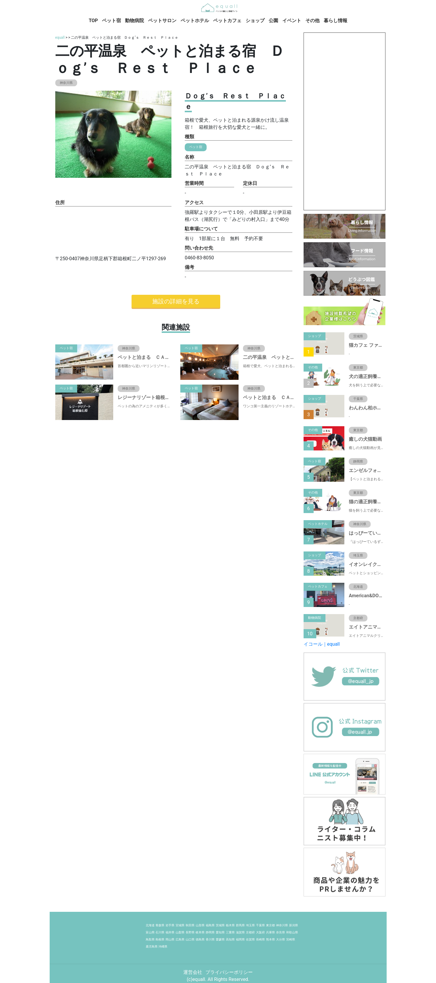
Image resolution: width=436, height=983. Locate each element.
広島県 (180, 939)
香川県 (210, 939)
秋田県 (190, 925)
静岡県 (210, 932)
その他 (312, 20)
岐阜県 (200, 932)
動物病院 (134, 20)
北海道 (150, 925)
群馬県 (240, 925)
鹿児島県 (152, 946)
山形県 (200, 925)
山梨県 (180, 932)
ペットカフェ (227, 20)
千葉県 (260, 925)
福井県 (170, 932)
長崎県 (260, 939)
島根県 (159, 939)
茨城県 (220, 925)
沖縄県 (162, 946)
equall (60, 37)
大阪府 (260, 932)
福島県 (210, 925)
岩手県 (170, 925)
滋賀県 (240, 932)
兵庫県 (270, 932)
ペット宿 (111, 20)
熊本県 (270, 939)
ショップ (255, 20)
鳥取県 (150, 939)
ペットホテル (195, 20)
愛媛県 (220, 939)
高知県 (230, 939)
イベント (291, 20)
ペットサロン (162, 20)
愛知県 (220, 932)
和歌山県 (292, 932)
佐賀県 (250, 939)
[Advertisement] (344, 121)
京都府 (250, 932)
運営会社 (193, 972)
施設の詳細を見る (176, 301)
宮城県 (180, 925)
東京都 (270, 925)
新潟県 (293, 925)
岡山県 (170, 939)
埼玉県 (250, 925)
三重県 (230, 932)
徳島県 (200, 939)
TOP (93, 20)
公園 (273, 20)
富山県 (150, 932)
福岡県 (240, 939)
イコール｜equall (322, 644)
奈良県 (280, 932)
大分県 (280, 939)
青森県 (159, 925)
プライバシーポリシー (229, 972)
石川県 (159, 932)
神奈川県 (282, 925)
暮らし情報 (335, 20)
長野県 (190, 932)
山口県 (190, 939)
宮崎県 (290, 939)
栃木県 (230, 925)
